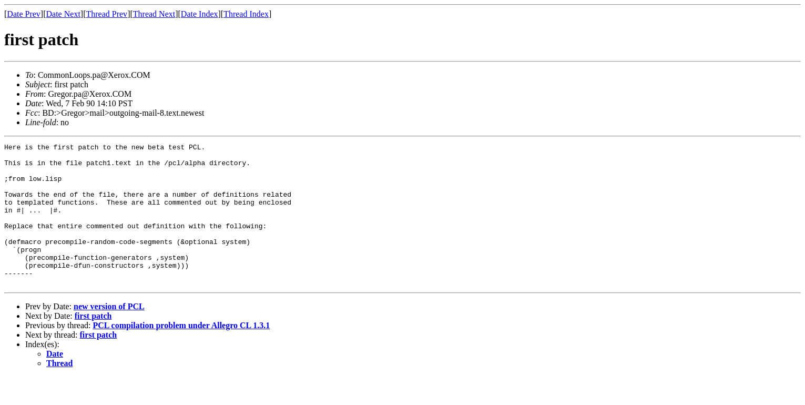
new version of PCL (109, 334)
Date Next (63, 13)
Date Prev (23, 13)
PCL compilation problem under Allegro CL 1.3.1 (181, 353)
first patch (93, 344)
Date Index (199, 13)
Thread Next (154, 13)
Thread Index (246, 13)
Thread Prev (106, 13)
